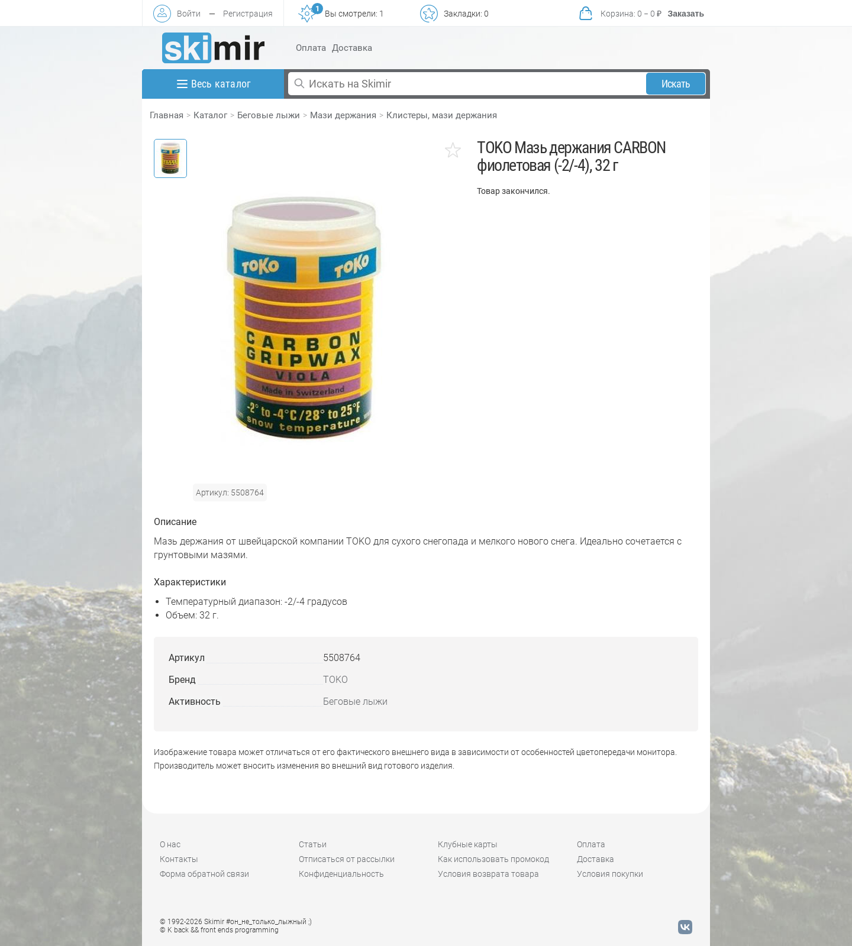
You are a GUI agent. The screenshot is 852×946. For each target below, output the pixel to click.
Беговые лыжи (268, 115)
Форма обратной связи (204, 874)
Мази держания (343, 115)
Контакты (179, 859)
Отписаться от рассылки (347, 859)
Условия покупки (610, 874)
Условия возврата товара (488, 874)
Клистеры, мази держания (441, 115)
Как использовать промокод (493, 859)
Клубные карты (468, 844)
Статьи (313, 844)
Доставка (352, 48)
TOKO (335, 679)
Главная (166, 115)
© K (219, 930)
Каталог (210, 115)
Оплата (311, 48)
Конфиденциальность (341, 874)
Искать (675, 83)
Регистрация (248, 13)
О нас (170, 844)
